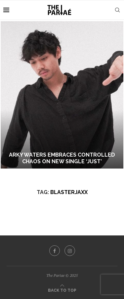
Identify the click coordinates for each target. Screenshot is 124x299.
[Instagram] (69, 250)
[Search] (117, 10)
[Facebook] (54, 250)
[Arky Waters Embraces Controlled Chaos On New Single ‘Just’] (62, 95)
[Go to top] (62, 289)
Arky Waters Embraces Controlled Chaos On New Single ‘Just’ (62, 158)
